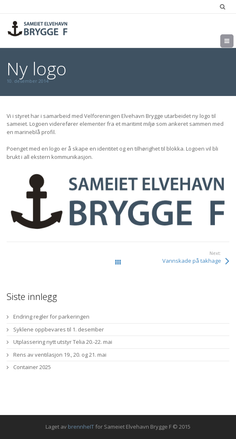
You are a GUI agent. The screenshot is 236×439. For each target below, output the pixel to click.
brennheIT (81, 426)
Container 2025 (32, 367)
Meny (233, 41)
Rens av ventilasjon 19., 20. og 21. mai (59, 354)
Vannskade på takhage (191, 260)
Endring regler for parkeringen (51, 316)
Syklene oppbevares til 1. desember (58, 329)
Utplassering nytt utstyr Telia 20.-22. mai (62, 341)
